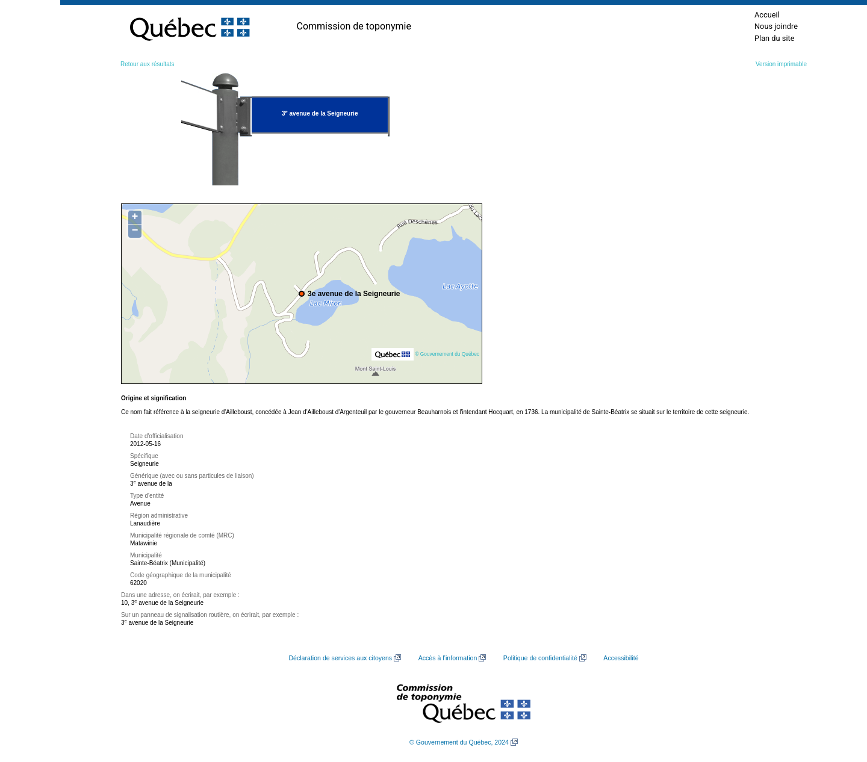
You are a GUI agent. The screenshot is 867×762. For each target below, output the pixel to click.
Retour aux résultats (147, 64)
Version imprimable (781, 64)
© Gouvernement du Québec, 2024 (459, 742)
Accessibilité (620, 657)
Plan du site (774, 38)
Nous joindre (776, 26)
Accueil (767, 14)
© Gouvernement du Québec (447, 354)
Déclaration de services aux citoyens (340, 657)
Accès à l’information (447, 657)
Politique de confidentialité (540, 657)
